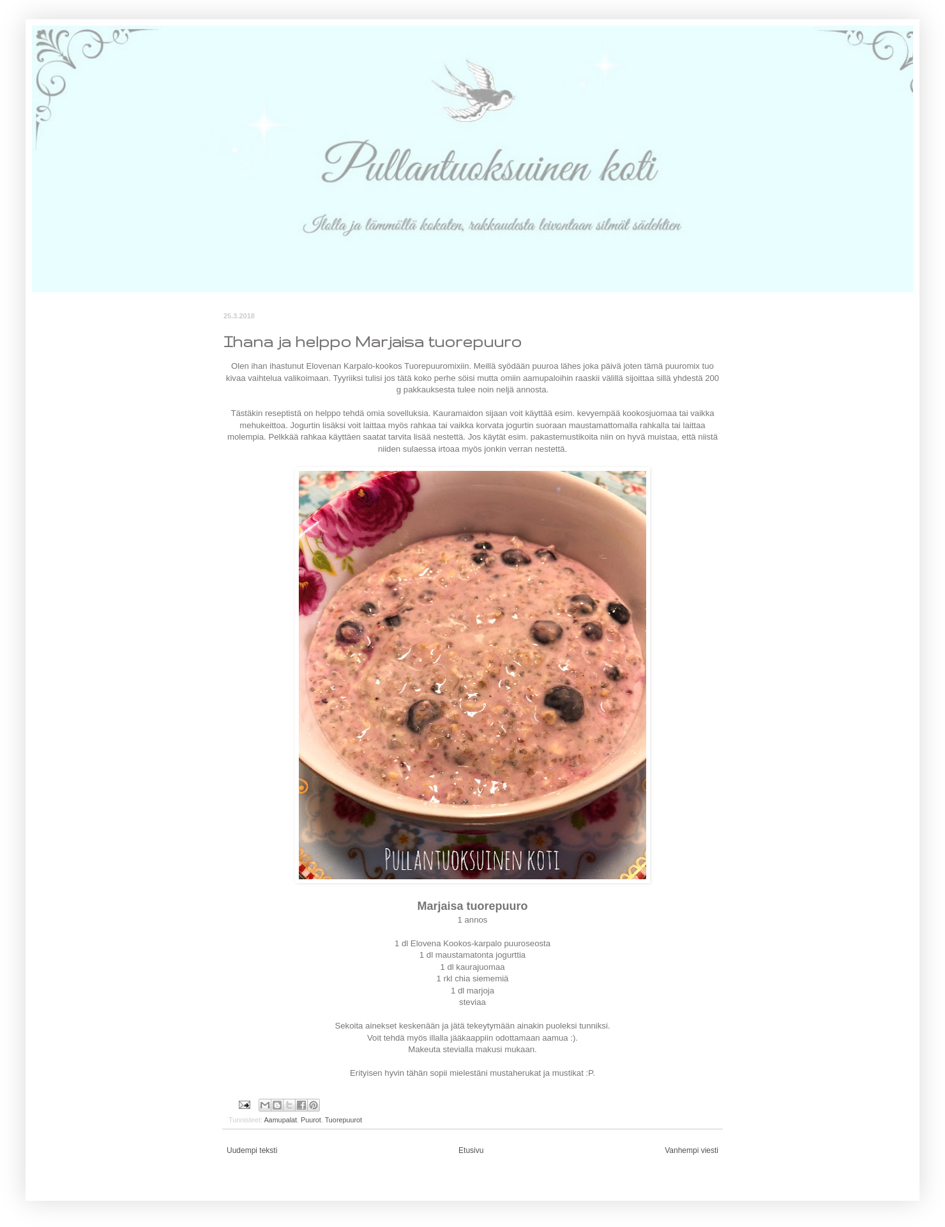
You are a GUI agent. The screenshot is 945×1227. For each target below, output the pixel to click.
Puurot (311, 1120)
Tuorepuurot (343, 1120)
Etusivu (470, 1150)
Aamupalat (280, 1120)
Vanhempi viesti (691, 1150)
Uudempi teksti (252, 1150)
